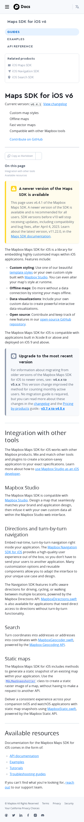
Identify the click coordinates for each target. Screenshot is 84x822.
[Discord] (44, 815)
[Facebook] (30, 815)
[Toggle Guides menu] (72, 32)
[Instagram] (37, 815)
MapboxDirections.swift (59, 598)
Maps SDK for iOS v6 (26, 22)
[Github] (8, 815)
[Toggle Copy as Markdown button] (38, 155)
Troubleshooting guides (28, 773)
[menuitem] (77, 7)
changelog (42, 403)
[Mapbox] (16, 7)
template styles (21, 272)
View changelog (55, 104)
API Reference (20, 46)
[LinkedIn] (23, 815)
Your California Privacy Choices (22, 807)
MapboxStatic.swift (61, 708)
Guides (13, 32)
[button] (77, 7)
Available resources (16, 175)
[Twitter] (15, 815)
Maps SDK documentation (31, 236)
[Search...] (67, 7)
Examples (15, 39)
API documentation (24, 755)
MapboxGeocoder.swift (55, 639)
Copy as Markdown (20, 155)
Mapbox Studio (36, 277)
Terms (45, 803)
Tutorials (16, 767)
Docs (25, 6)
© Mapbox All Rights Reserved (21, 803)
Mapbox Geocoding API (47, 644)
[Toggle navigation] (7, 7)
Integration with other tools (20, 170)
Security (69, 803)
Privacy (57, 803)
